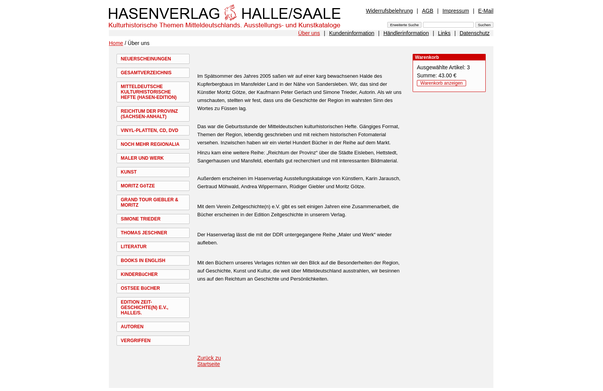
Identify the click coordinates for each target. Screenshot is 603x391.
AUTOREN (132, 326)
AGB (427, 11)
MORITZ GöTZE (138, 186)
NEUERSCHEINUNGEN (146, 59)
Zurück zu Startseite (209, 361)
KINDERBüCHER (139, 274)
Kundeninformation (352, 33)
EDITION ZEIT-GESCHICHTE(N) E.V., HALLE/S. (144, 307)
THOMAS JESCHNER (144, 233)
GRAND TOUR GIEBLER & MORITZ (149, 202)
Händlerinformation (406, 33)
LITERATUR (134, 246)
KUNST (129, 172)
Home (116, 43)
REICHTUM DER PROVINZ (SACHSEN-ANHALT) (149, 114)
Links (444, 33)
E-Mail (485, 11)
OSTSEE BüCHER (140, 288)
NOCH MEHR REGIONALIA (150, 144)
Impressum (455, 11)
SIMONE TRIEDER (140, 219)
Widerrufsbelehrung (389, 11)
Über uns (309, 33)
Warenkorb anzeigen (441, 83)
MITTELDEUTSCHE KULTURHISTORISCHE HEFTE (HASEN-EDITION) (149, 92)
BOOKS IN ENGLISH (143, 260)
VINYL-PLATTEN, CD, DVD (149, 130)
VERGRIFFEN (135, 340)
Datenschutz (475, 33)
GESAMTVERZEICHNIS (146, 72)
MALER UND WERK (142, 158)
